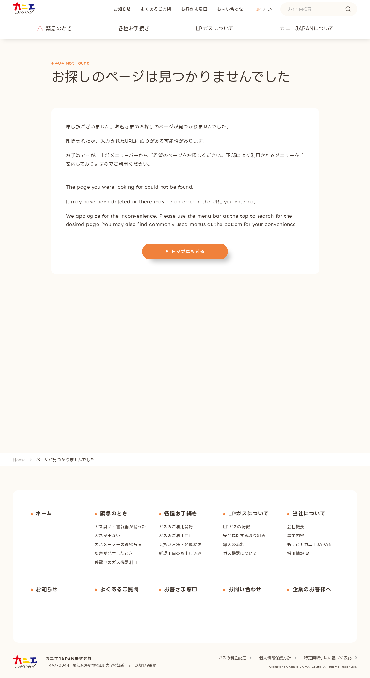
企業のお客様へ (312, 589)
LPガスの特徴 (236, 526)
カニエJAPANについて (307, 29)
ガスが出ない (107, 535)
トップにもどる (188, 250)
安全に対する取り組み (244, 535)
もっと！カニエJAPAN (309, 544)
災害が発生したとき (114, 553)
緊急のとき (59, 29)
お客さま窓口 (194, 9)
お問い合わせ (230, 9)
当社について (309, 513)
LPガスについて (215, 29)
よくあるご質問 (156, 9)
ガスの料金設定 (233, 657)
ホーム (44, 513)
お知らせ (122, 9)
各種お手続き (134, 29)
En (270, 9)
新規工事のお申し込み (180, 553)
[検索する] (348, 9)
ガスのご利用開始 (176, 526)
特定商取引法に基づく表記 (328, 657)
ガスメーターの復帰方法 (118, 544)
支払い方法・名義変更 (180, 544)
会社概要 (295, 526)
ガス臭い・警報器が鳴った (120, 526)
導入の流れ (233, 544)
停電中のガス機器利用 (116, 561)
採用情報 (295, 553)
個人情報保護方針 (276, 657)
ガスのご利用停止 (176, 535)
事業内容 (295, 535)
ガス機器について (240, 553)
